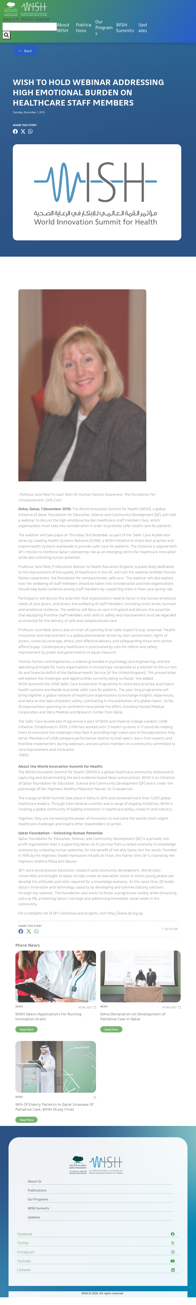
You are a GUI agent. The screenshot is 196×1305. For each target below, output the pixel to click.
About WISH (63, 7)
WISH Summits (125, 7)
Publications (83, 7)
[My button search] (6, 15)
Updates (142, 7)
